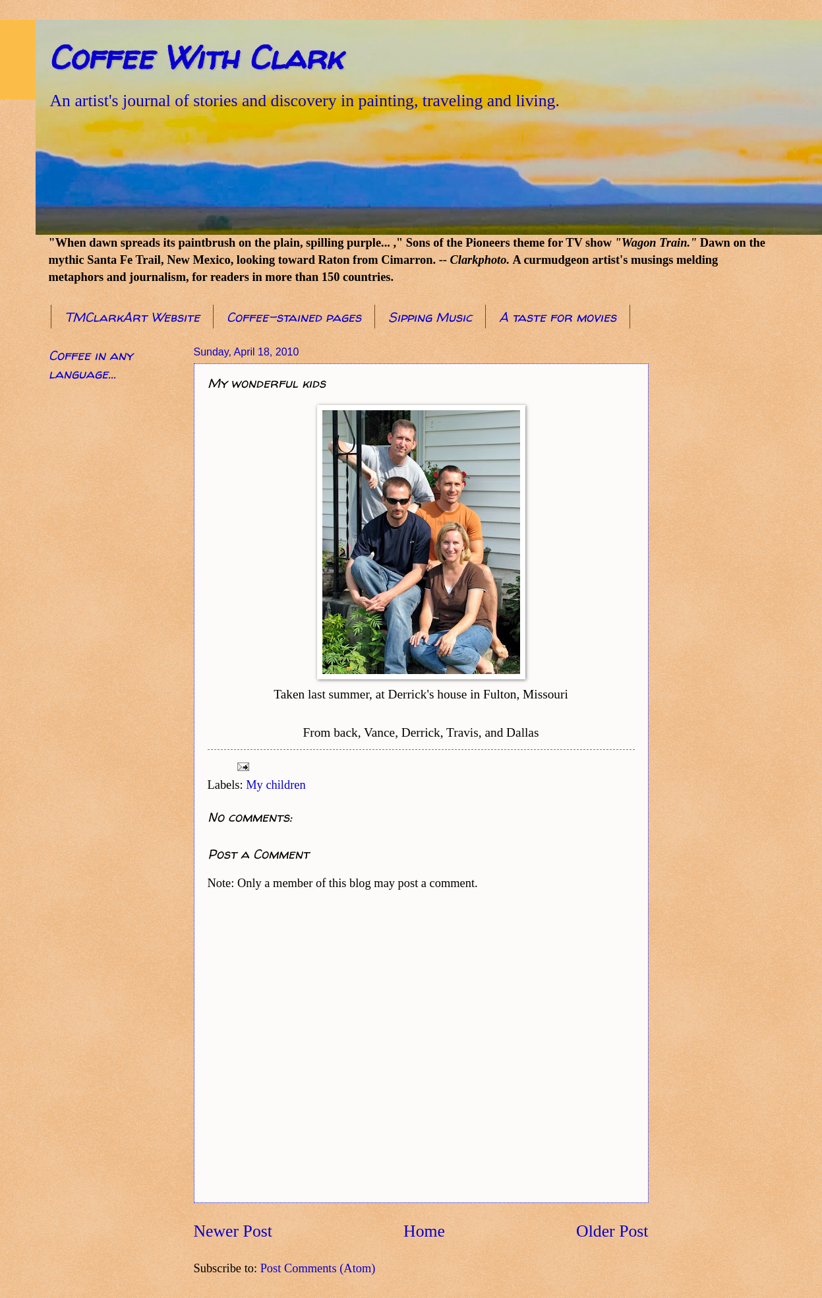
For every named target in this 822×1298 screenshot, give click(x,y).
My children (275, 784)
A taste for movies (557, 317)
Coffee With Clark (195, 57)
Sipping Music (430, 317)
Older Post (612, 1231)
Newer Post (233, 1231)
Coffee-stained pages (294, 317)
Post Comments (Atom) (318, 1268)
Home (424, 1231)
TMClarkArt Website (132, 317)
